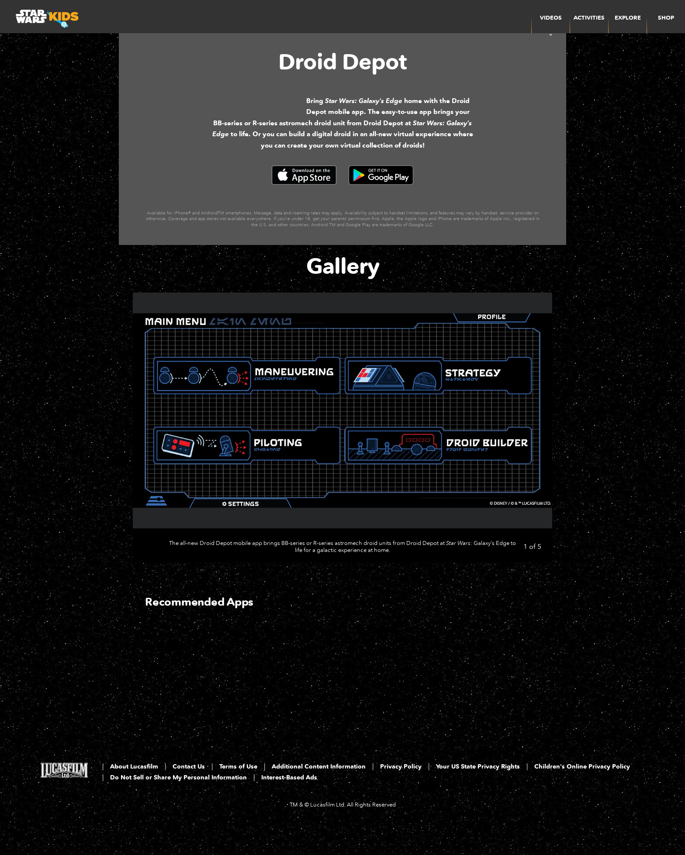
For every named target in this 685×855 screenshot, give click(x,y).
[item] (550, 16)
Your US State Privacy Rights (478, 795)
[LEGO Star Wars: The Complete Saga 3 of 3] (392, 702)
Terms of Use (238, 795)
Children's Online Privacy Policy (582, 795)
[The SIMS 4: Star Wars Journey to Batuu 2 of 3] (292, 702)
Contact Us (189, 795)
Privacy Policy (401, 795)
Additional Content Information (319, 795)
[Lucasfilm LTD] (64, 802)
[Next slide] (539, 456)
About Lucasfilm (134, 795)
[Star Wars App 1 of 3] (191, 702)
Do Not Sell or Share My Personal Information (178, 806)
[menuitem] (589, 16)
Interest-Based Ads (289, 806)
